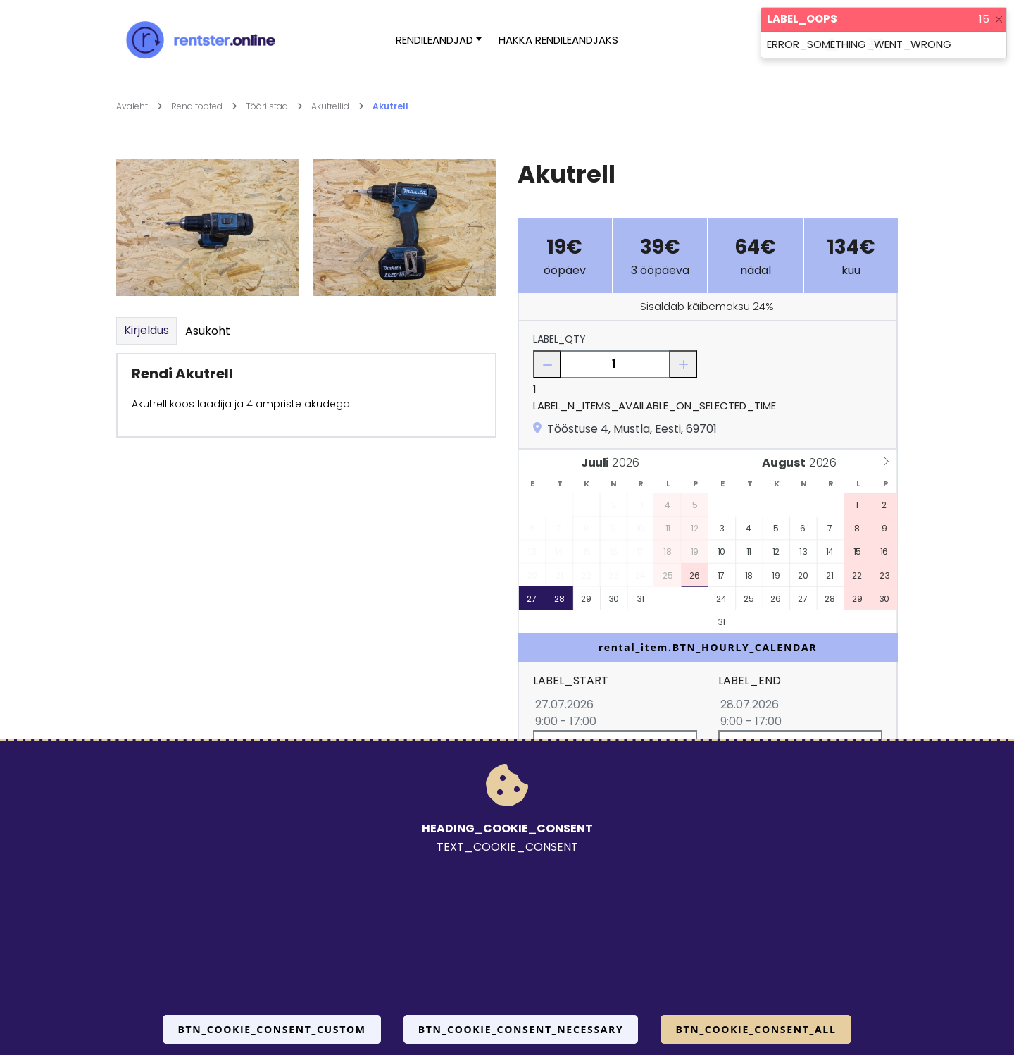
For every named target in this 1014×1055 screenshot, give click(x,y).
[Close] (998, 19)
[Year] (629, 463)
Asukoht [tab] (207, 331)
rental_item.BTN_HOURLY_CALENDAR (708, 647)
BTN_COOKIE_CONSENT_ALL (755, 1029)
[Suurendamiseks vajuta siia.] (207, 226)
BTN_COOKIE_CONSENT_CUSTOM (271, 1029)
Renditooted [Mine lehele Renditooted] (204, 106)
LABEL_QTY (559, 339)
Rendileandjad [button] (434, 39)
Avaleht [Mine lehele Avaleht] (139, 106)
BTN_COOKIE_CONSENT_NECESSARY (521, 1029)
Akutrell (390, 106)
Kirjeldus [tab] (146, 330)
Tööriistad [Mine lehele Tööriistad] (274, 106)
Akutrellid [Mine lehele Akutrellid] (337, 106)
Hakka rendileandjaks (558, 39)
